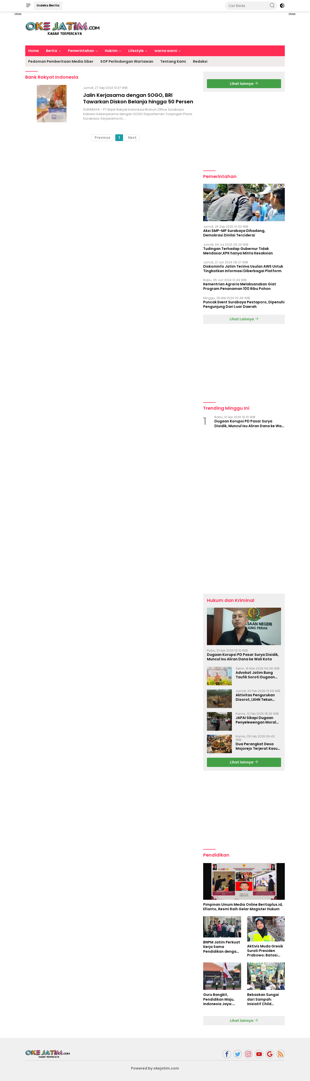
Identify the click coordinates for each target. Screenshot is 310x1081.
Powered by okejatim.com (155, 1068)
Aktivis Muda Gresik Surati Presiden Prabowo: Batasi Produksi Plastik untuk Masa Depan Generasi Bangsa (265, 951)
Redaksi (200, 61)
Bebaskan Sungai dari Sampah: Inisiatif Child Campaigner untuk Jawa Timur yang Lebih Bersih (264, 999)
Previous (102, 137)
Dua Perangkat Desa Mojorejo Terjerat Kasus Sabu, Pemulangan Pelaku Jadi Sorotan (258, 746)
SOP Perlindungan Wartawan (126, 61)
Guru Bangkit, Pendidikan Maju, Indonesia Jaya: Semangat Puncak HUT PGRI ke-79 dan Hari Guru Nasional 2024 (221, 999)
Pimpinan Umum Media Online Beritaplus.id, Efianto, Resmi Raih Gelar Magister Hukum (243, 906)
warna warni (166, 50)
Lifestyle (136, 50)
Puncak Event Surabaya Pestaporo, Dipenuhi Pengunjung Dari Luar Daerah (244, 304)
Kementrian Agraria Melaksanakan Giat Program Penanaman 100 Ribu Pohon (239, 286)
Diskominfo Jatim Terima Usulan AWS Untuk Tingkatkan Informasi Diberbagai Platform (243, 268)
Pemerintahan (81, 50)
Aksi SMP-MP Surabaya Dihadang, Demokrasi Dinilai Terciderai (234, 232)
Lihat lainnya (244, 83)
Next (132, 137)
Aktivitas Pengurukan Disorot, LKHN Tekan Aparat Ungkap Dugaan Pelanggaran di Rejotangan (257, 697)
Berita (51, 50)
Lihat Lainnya (244, 319)
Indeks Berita (48, 5)
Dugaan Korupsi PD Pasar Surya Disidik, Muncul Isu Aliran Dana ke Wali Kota (249, 423)
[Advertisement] (194, 27)
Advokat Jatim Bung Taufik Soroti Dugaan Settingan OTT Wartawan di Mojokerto (257, 674)
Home (33, 50)
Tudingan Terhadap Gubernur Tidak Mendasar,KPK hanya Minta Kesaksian (238, 250)
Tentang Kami (173, 61)
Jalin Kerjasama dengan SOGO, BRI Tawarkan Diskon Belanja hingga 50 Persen (138, 98)
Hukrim (111, 50)
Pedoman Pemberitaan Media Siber (60, 61)
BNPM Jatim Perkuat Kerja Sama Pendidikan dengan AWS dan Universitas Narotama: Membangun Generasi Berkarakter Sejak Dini (222, 947)
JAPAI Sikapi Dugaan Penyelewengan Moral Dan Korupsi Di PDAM (256, 720)
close (17, 14)
